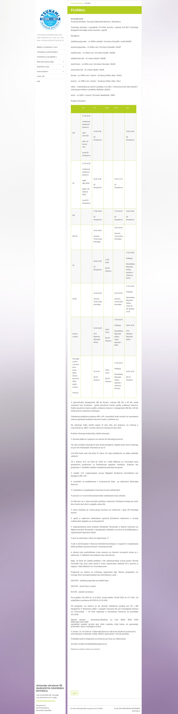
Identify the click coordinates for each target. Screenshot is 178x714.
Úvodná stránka (77, 3)
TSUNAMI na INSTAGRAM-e (47, 52)
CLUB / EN (40, 76)
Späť (75, 693)
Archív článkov (42, 71)
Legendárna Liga (43, 67)
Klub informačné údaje (45, 62)
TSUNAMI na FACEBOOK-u (47, 57)
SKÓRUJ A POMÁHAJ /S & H (47, 47)
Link (38, 81)
